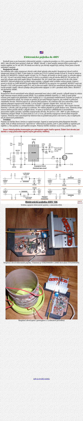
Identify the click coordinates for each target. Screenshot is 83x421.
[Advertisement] (25, 26)
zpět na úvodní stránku (41, 379)
